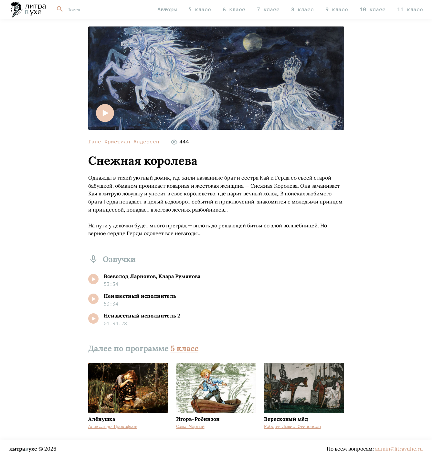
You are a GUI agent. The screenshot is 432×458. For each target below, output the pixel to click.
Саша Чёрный (190, 426)
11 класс (410, 10)
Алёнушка (101, 419)
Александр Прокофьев (112, 426)
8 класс (302, 10)
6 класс (234, 10)
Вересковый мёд (286, 419)
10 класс (372, 10)
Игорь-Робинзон (198, 419)
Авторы (167, 10)
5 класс (199, 10)
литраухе (23, 448)
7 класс (268, 10)
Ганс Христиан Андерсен (123, 142)
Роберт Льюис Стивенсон (292, 426)
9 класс (336, 10)
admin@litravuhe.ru (399, 448)
